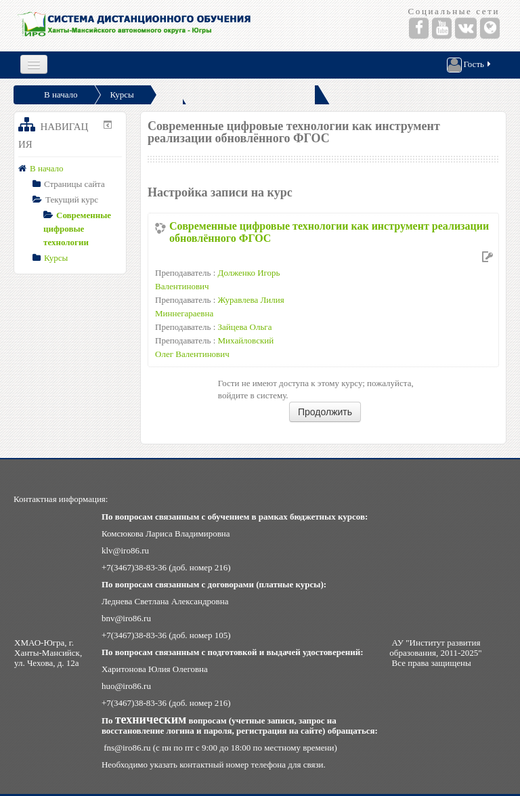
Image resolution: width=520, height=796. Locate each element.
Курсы (122, 94)
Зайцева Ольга (245, 327)
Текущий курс (71, 199)
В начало (61, 94)
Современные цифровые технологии (77, 228)
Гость (470, 65)
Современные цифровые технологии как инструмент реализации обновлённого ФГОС (329, 232)
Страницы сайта (74, 184)
